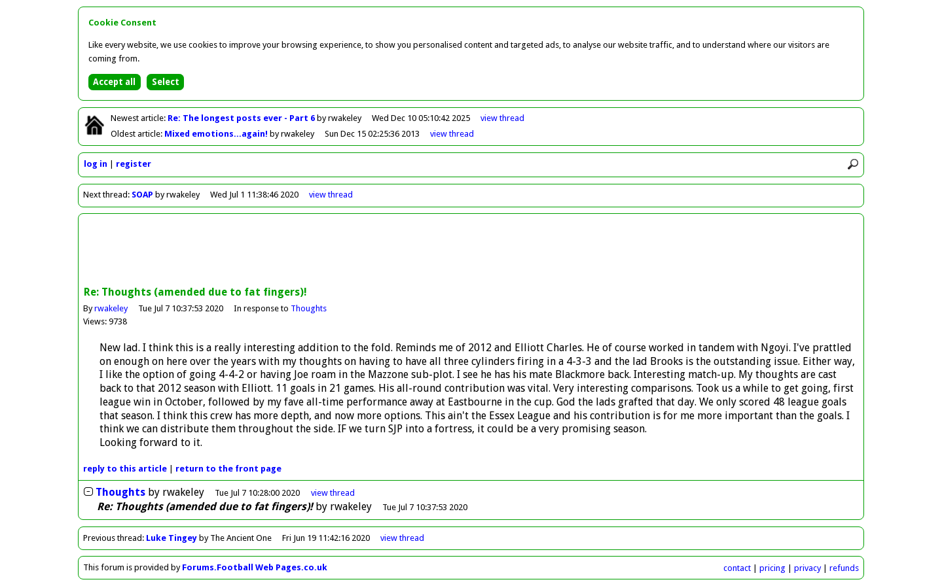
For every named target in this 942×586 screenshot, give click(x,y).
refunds (844, 568)
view (502, 118)
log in (95, 164)
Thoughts (309, 308)
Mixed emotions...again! (217, 134)
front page (228, 469)
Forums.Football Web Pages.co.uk (254, 567)
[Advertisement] (471, 251)
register (133, 164)
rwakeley (111, 308)
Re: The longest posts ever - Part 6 (242, 118)
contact (737, 568)
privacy (807, 568)
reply (125, 469)
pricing (772, 568)
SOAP (142, 194)
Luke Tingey (171, 538)
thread (333, 493)
